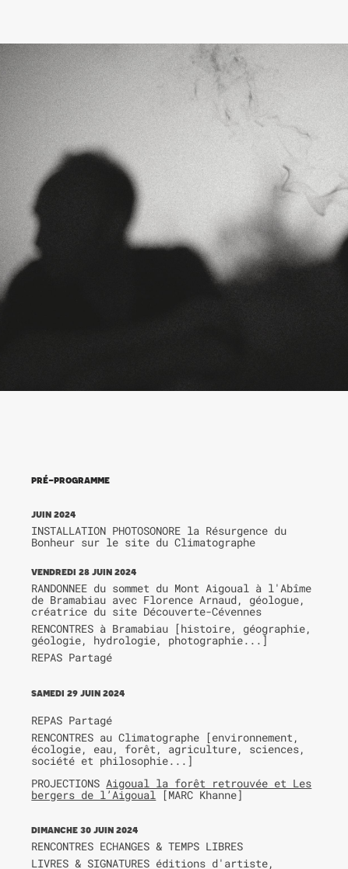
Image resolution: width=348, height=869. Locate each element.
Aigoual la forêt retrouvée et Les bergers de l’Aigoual (171, 789)
